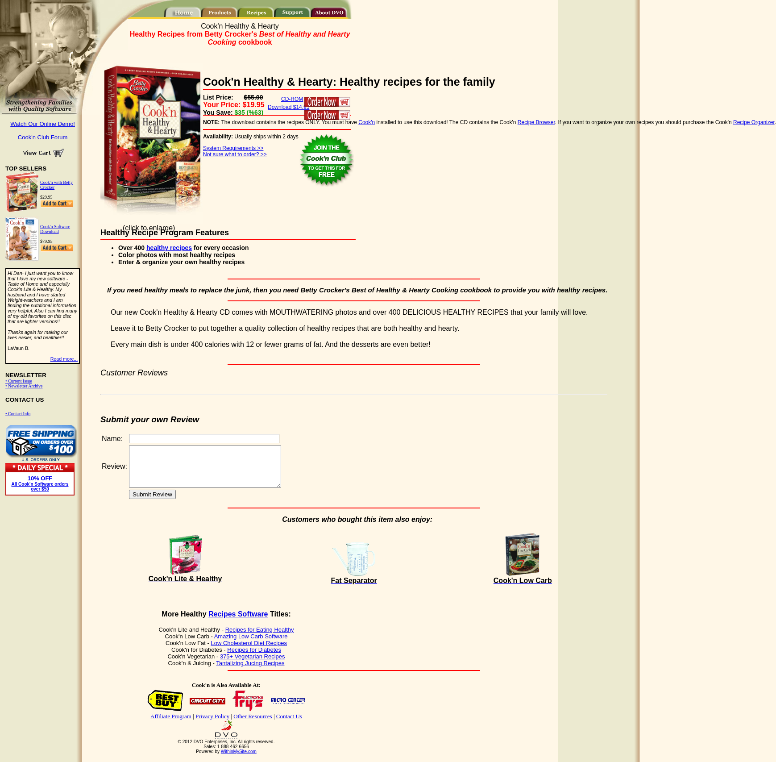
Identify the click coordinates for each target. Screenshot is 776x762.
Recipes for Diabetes (254, 657)
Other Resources (252, 724)
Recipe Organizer (754, 122)
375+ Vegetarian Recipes (252, 664)
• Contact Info (17, 413)
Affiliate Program (170, 724)
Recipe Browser (536, 122)
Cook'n (366, 122)
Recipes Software (238, 622)
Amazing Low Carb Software (251, 644)
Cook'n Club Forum (43, 137)
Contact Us (289, 724)
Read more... (64, 359)
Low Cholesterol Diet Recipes (249, 651)
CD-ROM (292, 99)
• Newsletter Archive (23, 385)
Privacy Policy (212, 724)
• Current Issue (18, 381)
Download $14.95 (288, 107)
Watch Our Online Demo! (42, 124)
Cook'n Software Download (55, 229)
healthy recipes (169, 247)
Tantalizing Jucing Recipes (250, 671)
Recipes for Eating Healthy (259, 637)
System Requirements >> (233, 148)
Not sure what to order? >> (235, 154)
